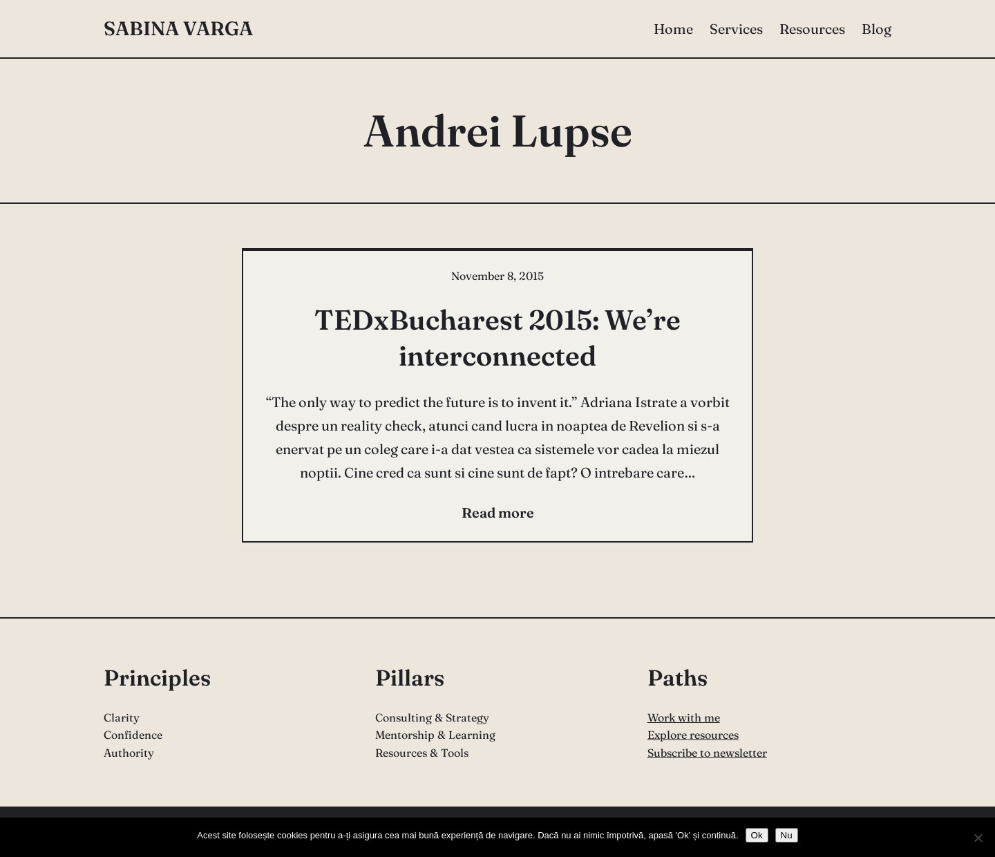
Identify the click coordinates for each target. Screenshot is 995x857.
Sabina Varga (178, 28)
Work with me (683, 717)
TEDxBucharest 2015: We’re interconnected (497, 338)
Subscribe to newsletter (707, 753)
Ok (757, 835)
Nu (787, 835)
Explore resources (693, 735)
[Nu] (978, 838)
